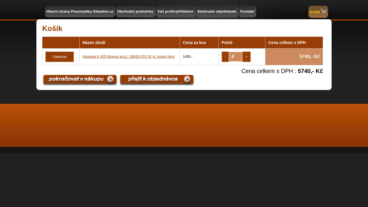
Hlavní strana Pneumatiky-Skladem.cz (79, 11)
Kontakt (247, 11)
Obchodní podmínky (135, 11)
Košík (318, 11)
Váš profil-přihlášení (175, 11)
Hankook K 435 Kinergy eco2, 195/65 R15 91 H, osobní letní (129, 57)
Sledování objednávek (216, 11)
